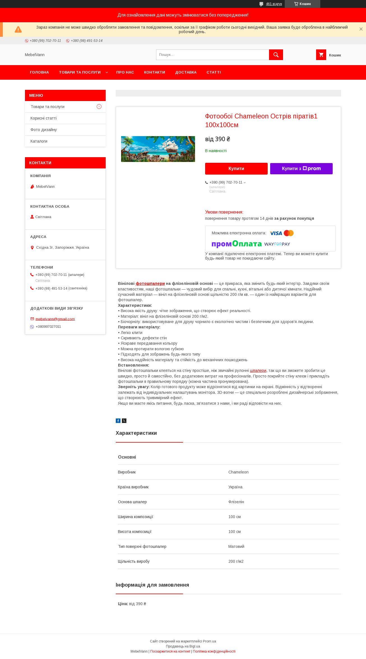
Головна (39, 72)
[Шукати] (276, 54)
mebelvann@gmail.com (55, 319)
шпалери (258, 370)
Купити (236, 168)
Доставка (185, 72)
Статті (214, 72)
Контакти (154, 72)
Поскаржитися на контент (170, 651)
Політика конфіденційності (214, 651)
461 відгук (274, 4)
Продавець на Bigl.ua (183, 646)
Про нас (125, 72)
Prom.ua (209, 641)
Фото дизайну (44, 129)
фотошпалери (150, 283)
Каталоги (39, 141)
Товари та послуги (80, 72)
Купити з (301, 168)
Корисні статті (44, 118)
